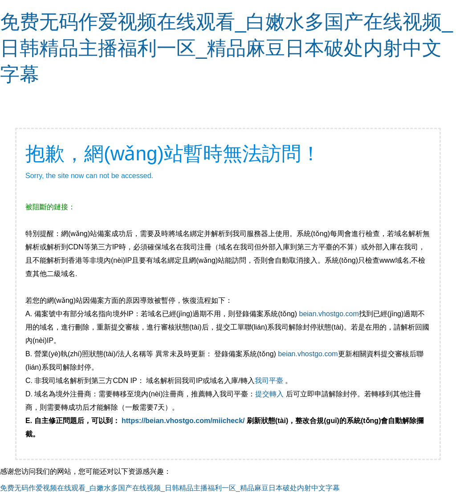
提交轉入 (269, 394)
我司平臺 (270, 380)
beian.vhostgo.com (328, 314)
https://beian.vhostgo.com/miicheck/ (183, 420)
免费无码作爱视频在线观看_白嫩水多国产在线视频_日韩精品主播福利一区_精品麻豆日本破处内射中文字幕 (226, 48)
